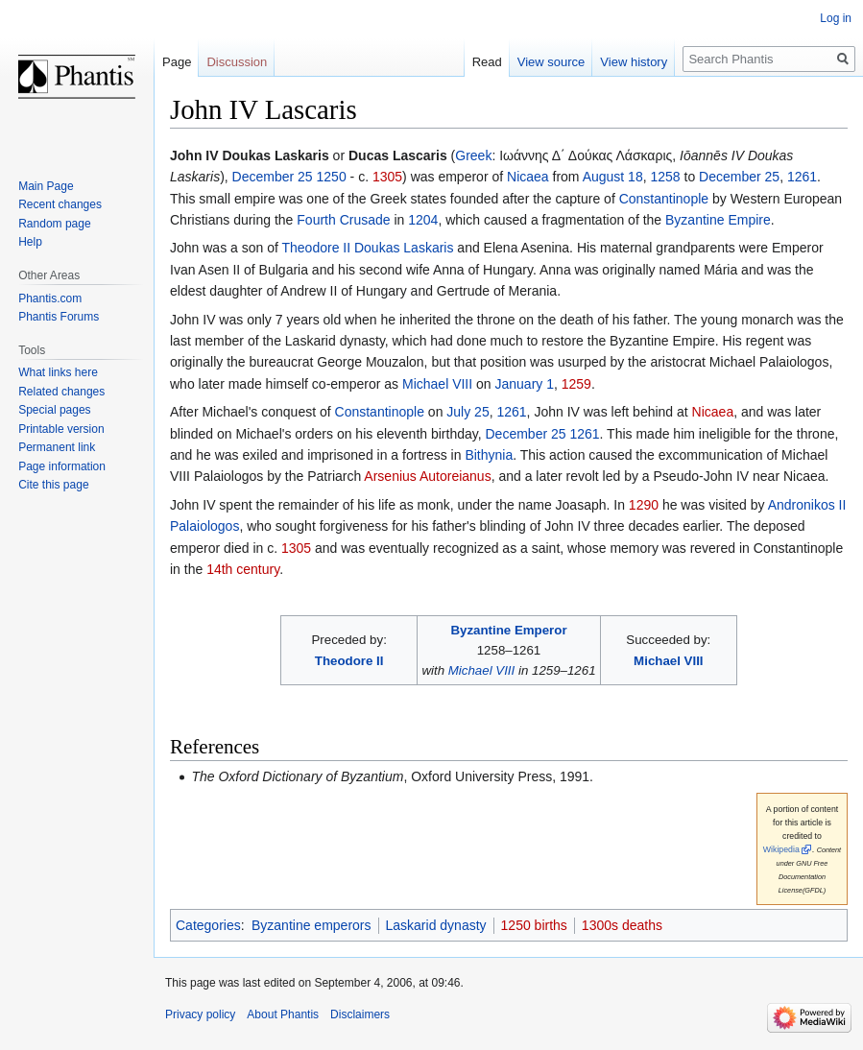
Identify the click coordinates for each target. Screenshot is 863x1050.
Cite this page (53, 484)
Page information (62, 466)
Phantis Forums (58, 316)
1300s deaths (622, 925)
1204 (423, 219)
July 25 (467, 411)
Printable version (61, 429)
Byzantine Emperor (508, 630)
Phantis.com (50, 298)
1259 (576, 384)
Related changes (61, 391)
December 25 (272, 176)
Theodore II (349, 661)
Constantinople (663, 198)
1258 (665, 176)
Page (176, 62)
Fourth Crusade (343, 219)
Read (487, 62)
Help (30, 242)
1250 (332, 176)
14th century (242, 569)
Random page (54, 223)
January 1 (524, 384)
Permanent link (56, 447)
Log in (835, 18)
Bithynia (489, 455)
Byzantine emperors (312, 925)
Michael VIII (437, 384)
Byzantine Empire (718, 219)
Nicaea (528, 176)
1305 (387, 176)
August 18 (613, 176)
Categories (208, 925)
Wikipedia (781, 849)
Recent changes (60, 204)
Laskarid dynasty (436, 925)
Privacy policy (200, 1014)
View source (551, 62)
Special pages (54, 410)
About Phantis (283, 1014)
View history (633, 62)
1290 (644, 505)
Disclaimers (360, 1014)
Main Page (45, 186)
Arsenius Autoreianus (427, 476)
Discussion (236, 62)
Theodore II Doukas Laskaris (367, 247)
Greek (473, 155)
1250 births (534, 925)
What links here (58, 372)
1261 (802, 176)
